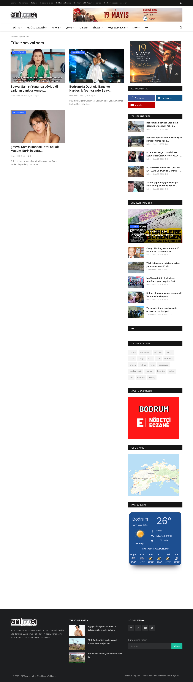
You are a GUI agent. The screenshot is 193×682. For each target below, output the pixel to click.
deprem (149, 371)
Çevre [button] (70, 27)
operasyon (163, 365)
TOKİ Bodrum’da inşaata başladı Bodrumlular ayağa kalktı (102, 642)
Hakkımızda (23, 3)
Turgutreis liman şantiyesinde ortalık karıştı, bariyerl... (161, 309)
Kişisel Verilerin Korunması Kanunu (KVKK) (161, 675)
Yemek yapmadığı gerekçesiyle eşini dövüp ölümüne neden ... (162, 184)
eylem (171, 371)
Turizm (133, 352)
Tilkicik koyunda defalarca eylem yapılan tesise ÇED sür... (163, 265)
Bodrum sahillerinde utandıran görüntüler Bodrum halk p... (162, 124)
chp (131, 377)
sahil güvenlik (136, 371)
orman (133, 365)
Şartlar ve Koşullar (132, 675)
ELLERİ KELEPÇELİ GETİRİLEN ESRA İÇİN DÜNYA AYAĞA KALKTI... (164, 154)
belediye (161, 371)
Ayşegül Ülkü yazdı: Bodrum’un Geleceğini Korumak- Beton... (102, 628)
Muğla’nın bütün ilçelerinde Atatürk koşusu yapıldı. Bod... (161, 279)
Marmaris (168, 358)
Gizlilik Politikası (46, 3)
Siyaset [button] (98, 27)
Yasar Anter (15, 96)
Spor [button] (136, 27)
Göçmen (158, 352)
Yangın (169, 352)
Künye (13, 3)
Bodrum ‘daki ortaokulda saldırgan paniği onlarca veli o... (164, 139)
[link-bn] (127, 15)
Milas (132, 358)
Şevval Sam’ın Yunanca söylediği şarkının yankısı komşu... (34, 88)
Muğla (141, 358)
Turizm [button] (83, 27)
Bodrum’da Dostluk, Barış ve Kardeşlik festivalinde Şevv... (90, 88)
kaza (150, 358)
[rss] (152, 628)
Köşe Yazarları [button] (118, 27)
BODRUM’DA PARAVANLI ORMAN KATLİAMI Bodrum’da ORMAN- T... (164, 169)
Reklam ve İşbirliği (63, 3)
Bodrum (141, 377)
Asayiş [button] (56, 27)
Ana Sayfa (14, 36)
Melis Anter (73, 96)
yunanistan (145, 352)
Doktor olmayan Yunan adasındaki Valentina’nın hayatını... (164, 295)
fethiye (143, 365)
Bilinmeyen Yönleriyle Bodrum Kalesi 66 (105, 655)
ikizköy (152, 377)
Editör (13, 156)
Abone (177, 646)
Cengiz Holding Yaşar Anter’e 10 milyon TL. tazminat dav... (162, 250)
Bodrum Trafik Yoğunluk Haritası (87, 3)
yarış (152, 365)
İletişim (34, 3)
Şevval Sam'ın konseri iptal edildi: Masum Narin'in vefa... (35, 149)
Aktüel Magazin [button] (37, 27)
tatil (158, 358)
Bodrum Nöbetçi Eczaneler (115, 3)
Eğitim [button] (17, 27)
